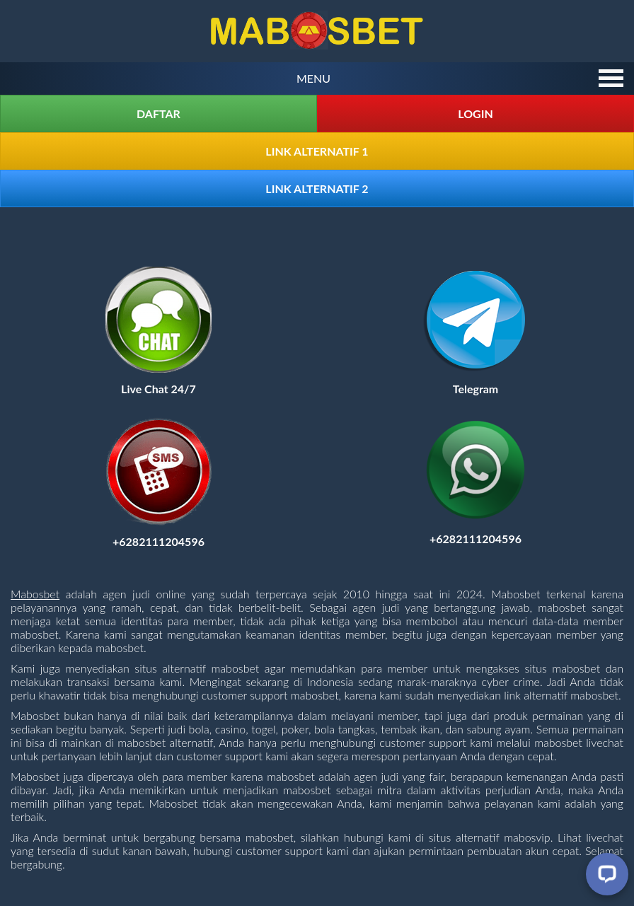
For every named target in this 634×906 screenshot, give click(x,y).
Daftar (158, 113)
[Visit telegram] (475, 388)
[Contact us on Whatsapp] (475, 538)
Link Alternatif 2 (316, 188)
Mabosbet (35, 593)
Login (475, 113)
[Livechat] (607, 874)
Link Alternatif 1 (316, 151)
